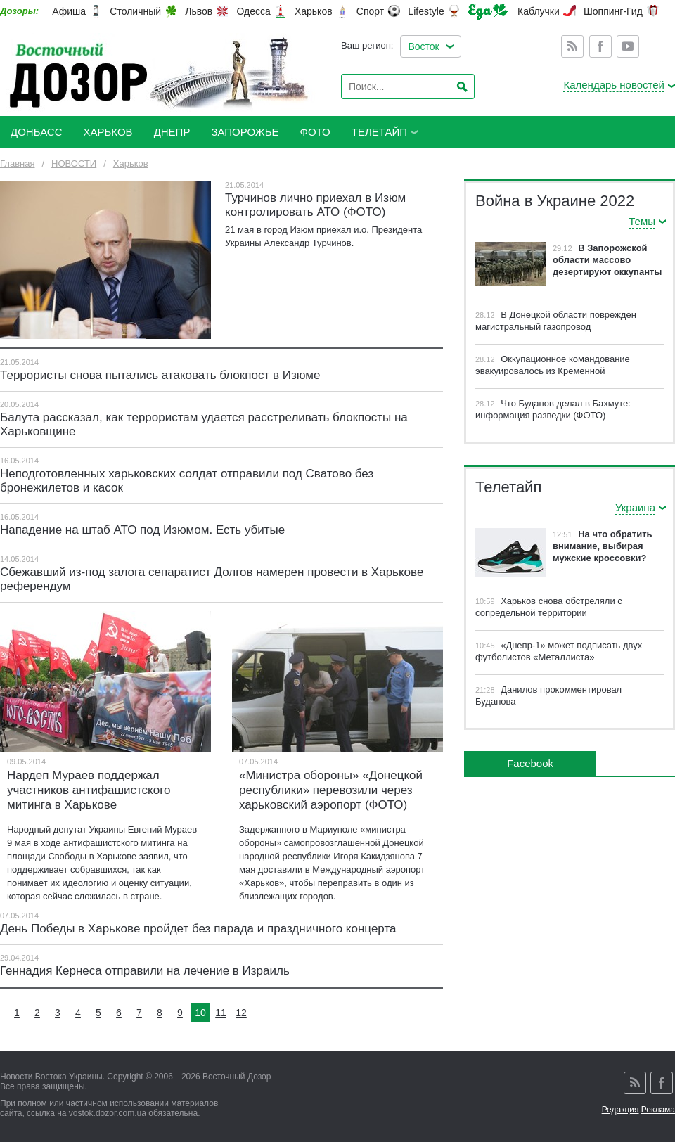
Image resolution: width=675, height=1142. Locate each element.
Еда (488, 12)
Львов (198, 11)
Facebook (600, 46)
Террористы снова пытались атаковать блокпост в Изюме (160, 375)
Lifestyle (426, 11)
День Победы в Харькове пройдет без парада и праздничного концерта (198, 928)
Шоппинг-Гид (613, 11)
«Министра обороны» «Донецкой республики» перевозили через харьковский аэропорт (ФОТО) (331, 790)
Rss (572, 46)
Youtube (628, 46)
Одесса (253, 11)
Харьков (314, 11)
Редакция (620, 1110)
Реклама (658, 1110)
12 (241, 1012)
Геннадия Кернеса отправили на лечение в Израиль (145, 970)
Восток (423, 46)
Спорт (370, 11)
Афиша (69, 11)
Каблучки (539, 11)
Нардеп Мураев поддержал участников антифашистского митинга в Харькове (88, 790)
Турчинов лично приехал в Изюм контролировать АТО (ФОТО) (315, 205)
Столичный (135, 11)
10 (200, 1012)
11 (220, 1012)
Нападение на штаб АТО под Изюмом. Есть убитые (142, 530)
